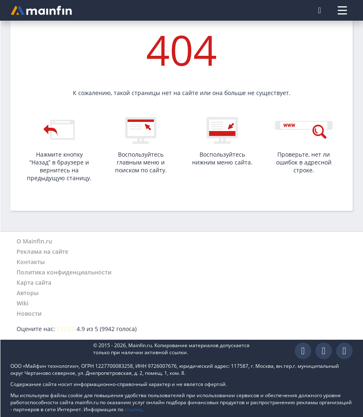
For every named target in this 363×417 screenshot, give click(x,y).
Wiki (23, 303)
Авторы (27, 293)
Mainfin (47, 351)
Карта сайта (34, 282)
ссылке (133, 409)
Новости (29, 313)
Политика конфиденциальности (64, 272)
